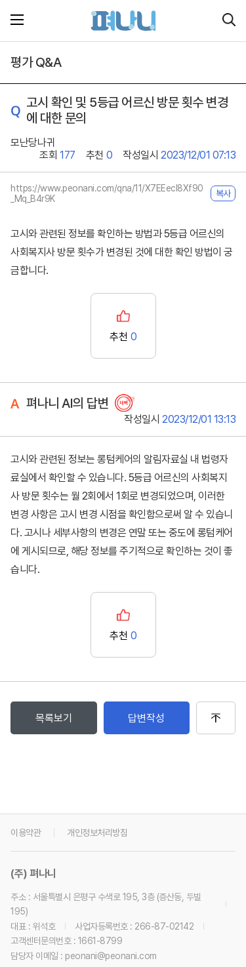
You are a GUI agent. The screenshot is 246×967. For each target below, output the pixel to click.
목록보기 (53, 718)
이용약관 (25, 832)
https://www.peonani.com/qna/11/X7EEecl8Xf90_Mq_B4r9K (106, 193)
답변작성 (146, 718)
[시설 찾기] (229, 21)
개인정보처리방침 (97, 832)
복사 (223, 193)
